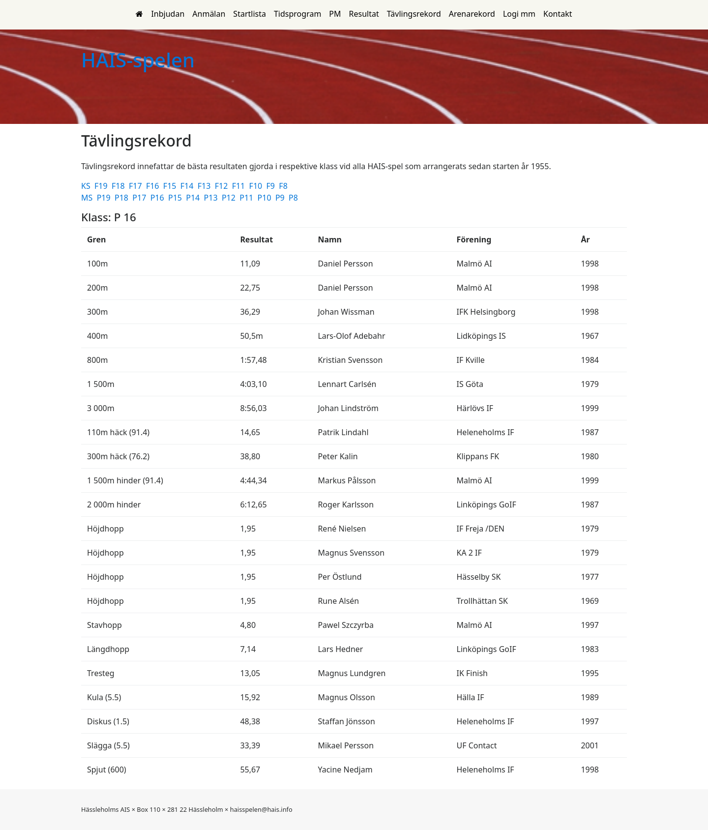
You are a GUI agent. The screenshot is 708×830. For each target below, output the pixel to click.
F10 (257, 185)
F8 (284, 185)
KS (86, 185)
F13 (205, 185)
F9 (271, 185)
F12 (222, 185)
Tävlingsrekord (414, 13)
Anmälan (208, 13)
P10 (265, 197)
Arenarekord (472, 13)
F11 (239, 185)
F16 (153, 185)
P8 (294, 197)
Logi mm (519, 13)
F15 (170, 185)
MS (87, 197)
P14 (194, 197)
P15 (176, 197)
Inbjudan (167, 13)
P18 (122, 197)
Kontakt (557, 13)
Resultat (364, 13)
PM (335, 13)
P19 (105, 197)
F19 (102, 185)
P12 (229, 197)
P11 (247, 197)
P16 (158, 197)
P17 (140, 197)
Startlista (249, 13)
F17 (136, 185)
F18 (119, 185)
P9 (281, 197)
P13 (212, 197)
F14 (188, 185)
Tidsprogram (297, 13)
